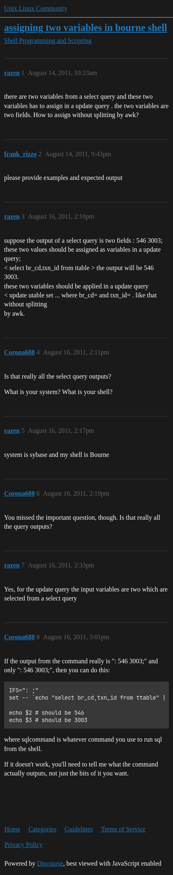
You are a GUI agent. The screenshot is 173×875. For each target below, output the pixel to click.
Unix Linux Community (35, 8)
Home (12, 829)
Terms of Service (123, 829)
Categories (42, 829)
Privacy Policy (23, 844)
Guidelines (78, 829)
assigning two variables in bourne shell (85, 27)
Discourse (50, 863)
